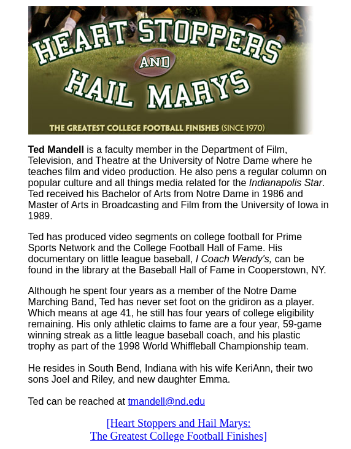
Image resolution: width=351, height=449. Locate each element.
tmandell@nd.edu (166, 401)
